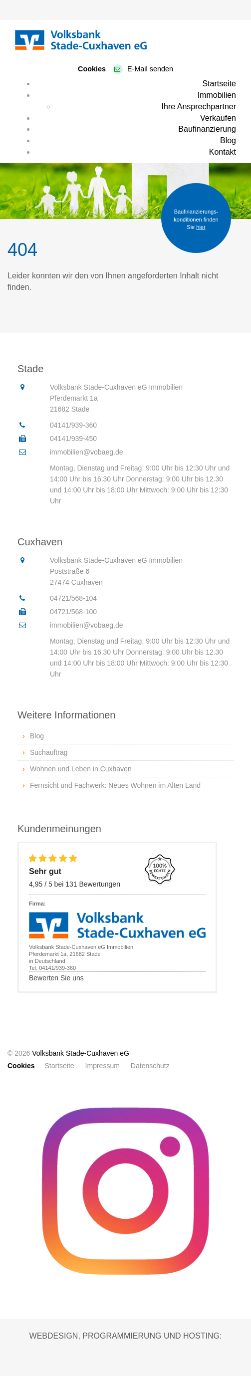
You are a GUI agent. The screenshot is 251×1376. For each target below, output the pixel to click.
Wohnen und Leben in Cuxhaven (81, 769)
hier (200, 227)
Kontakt (222, 152)
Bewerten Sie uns (56, 978)
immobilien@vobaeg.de (86, 452)
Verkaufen (218, 118)
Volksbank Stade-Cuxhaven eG (80, 1053)
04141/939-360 (73, 425)
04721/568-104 (73, 598)
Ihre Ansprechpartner (199, 106)
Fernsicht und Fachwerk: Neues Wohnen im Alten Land (115, 785)
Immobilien (217, 95)
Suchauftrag (49, 752)
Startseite (219, 83)
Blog (228, 140)
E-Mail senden (150, 69)
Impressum (102, 1066)
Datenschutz (150, 1066)
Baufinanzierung (207, 129)
